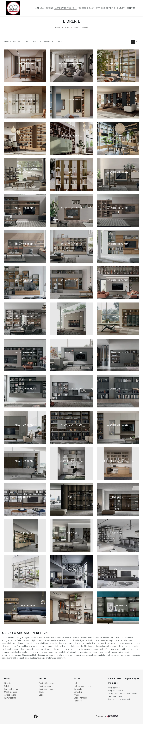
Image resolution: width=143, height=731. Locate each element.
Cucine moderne (46, 686)
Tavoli (41, 692)
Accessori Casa (86, 8)
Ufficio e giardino (105, 8)
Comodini (78, 692)
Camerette (78, 689)
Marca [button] (7, 41)
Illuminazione (10, 698)
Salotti (6, 686)
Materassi (78, 701)
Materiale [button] (18, 41)
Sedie (41, 695)
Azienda (39, 8)
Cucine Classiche (46, 683)
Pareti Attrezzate (11, 689)
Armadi (77, 695)
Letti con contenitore (82, 686)
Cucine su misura (46, 689)
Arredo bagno (10, 695)
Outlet (120, 8)
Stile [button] (27, 41)
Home (57, 28)
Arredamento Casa (65, 8)
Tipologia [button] (36, 41)
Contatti (131, 8)
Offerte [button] (60, 41)
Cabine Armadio (80, 698)
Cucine (49, 8)
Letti (75, 683)
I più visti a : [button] (48, 41)
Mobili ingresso (10, 692)
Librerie (84, 28)
